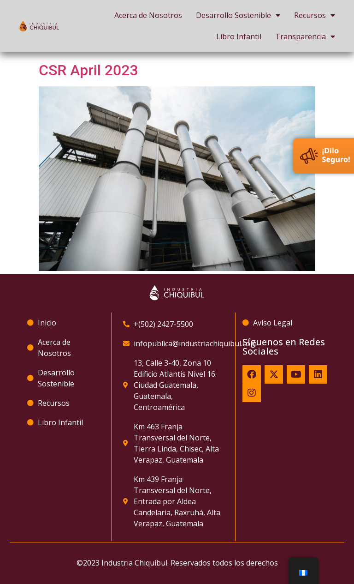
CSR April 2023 (88, 70)
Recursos (314, 15)
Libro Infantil (238, 36)
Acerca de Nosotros (148, 15)
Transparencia (305, 36)
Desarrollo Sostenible (238, 15)
